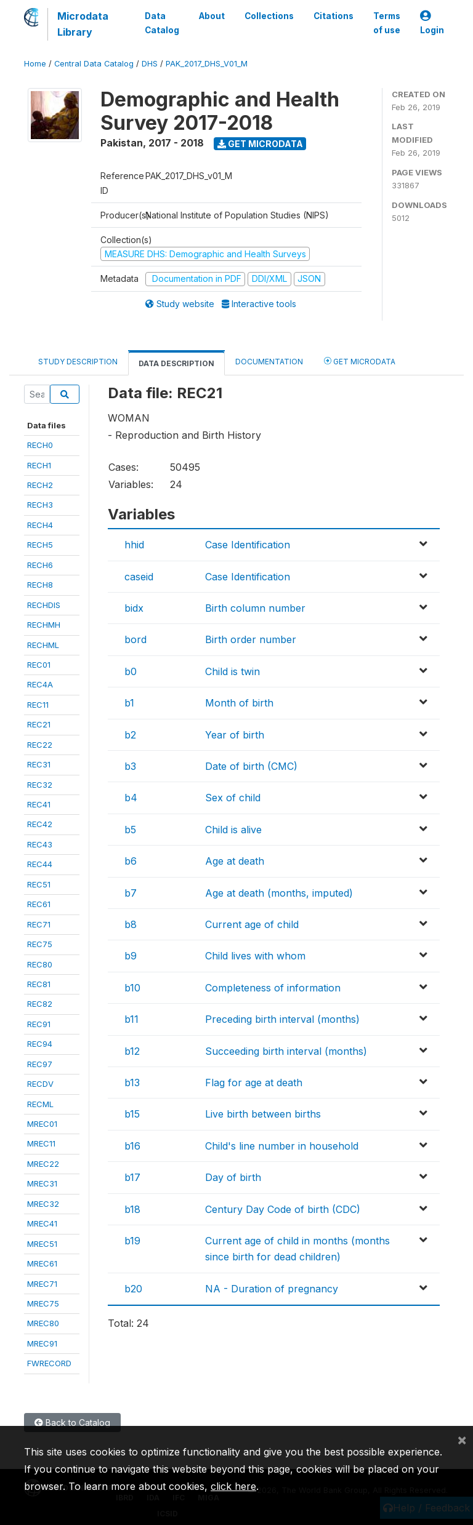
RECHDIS (43, 605)
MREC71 (42, 1284)
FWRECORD (49, 1363)
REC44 (39, 864)
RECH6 (40, 565)
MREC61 (42, 1263)
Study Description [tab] (78, 361)
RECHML (43, 645)
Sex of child (233, 797)
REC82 (39, 1004)
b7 (130, 893)
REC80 (39, 964)
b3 (130, 766)
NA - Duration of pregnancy (271, 1289)
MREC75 (43, 1303)
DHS (150, 63)
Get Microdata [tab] (359, 361)
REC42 (39, 824)
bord (135, 639)
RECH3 (40, 505)
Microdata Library (82, 24)
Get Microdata (260, 143)
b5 (130, 829)
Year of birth (234, 735)
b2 (130, 735)
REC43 (39, 844)
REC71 (39, 924)
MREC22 (43, 1164)
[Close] (462, 1439)
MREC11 (41, 1143)
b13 (132, 1082)
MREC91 (42, 1343)
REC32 (39, 785)
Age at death (234, 861)
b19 (132, 1241)
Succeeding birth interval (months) (286, 1051)
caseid (138, 576)
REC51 (39, 884)
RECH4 (40, 525)
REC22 (39, 745)
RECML (40, 1104)
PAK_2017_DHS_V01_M (207, 63)
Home (35, 63)
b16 (132, 1146)
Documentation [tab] (269, 361)
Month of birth (239, 703)
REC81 (39, 984)
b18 (132, 1209)
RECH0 (40, 445)
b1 (129, 703)
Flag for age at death (253, 1082)
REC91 (39, 1024)
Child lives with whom (255, 956)
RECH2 (40, 485)
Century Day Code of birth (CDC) (282, 1209)
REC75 (39, 944)
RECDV (40, 1084)
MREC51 (42, 1244)
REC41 (39, 804)
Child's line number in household (281, 1146)
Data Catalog (162, 22)
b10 (132, 988)
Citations (333, 16)
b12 (132, 1051)
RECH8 (40, 585)
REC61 (39, 904)
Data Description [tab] (176, 363)
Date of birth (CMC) (251, 766)
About (212, 16)
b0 (130, 671)
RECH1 (39, 465)
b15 (132, 1114)
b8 (130, 924)
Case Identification (247, 544)
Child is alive (233, 829)
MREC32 (43, 1204)
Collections (269, 16)
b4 (130, 797)
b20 (133, 1289)
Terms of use (386, 22)
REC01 (39, 665)
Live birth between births (263, 1114)
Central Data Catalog (94, 63)
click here (233, 1486)
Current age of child (252, 924)
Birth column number (255, 608)
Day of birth (233, 1177)
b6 (130, 861)
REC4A (40, 684)
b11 (131, 1019)
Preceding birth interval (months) (282, 1019)
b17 (132, 1177)
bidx (134, 608)
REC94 (39, 1044)
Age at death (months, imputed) (279, 893)
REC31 (39, 764)
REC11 (38, 705)
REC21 (39, 724)
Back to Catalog (72, 1422)
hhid (134, 544)
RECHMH (43, 625)
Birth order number (250, 639)
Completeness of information (273, 988)
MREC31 (42, 1183)
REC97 (39, 1064)
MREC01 (42, 1124)
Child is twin (232, 671)
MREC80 (43, 1323)
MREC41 (42, 1223)
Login (432, 23)
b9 (130, 956)
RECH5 (40, 545)
